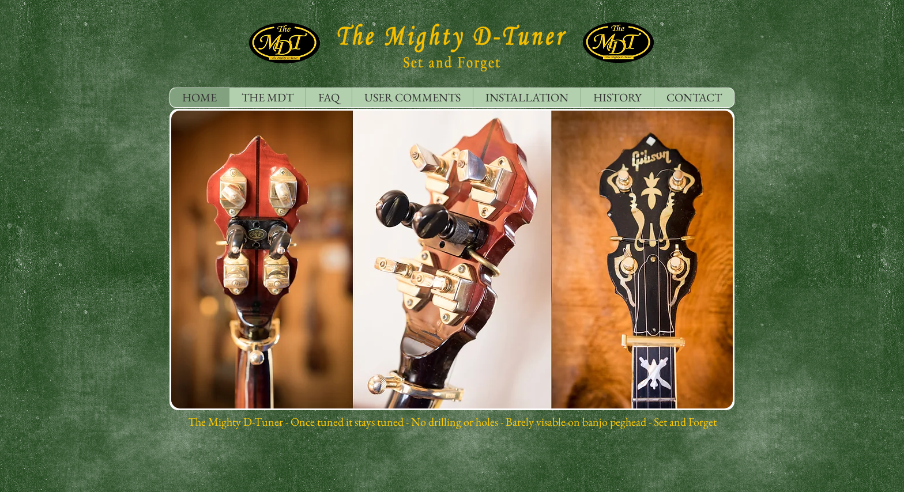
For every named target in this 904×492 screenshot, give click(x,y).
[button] (452, 259)
